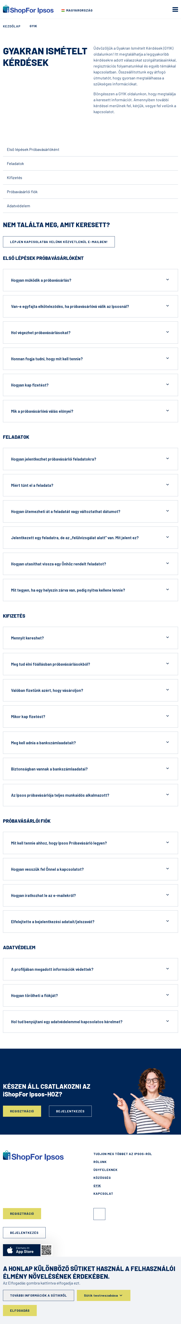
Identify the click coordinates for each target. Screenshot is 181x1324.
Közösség (102, 1177)
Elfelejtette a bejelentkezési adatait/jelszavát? (90, 921)
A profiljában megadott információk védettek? (90, 969)
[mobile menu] (175, 9)
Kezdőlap (12, 26)
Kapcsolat (103, 1193)
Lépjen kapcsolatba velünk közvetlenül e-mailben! (59, 242)
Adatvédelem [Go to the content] (18, 205)
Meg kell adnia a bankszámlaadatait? (90, 742)
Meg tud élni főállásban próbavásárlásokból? (90, 663)
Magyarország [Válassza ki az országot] (79, 10)
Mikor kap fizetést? (90, 716)
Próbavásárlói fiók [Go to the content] (22, 191)
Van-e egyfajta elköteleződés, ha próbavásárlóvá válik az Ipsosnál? (90, 306)
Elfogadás (20, 1310)
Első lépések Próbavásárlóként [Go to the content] (33, 149)
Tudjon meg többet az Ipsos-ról (122, 1154)
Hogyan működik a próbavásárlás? (90, 280)
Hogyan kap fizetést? (90, 384)
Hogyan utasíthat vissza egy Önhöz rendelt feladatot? (90, 563)
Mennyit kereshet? (90, 637)
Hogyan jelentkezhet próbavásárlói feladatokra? (90, 458)
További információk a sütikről (38, 1295)
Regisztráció (22, 1111)
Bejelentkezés (70, 1111)
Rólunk (100, 1162)
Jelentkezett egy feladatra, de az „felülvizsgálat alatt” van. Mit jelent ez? (90, 537)
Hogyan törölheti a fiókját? (90, 995)
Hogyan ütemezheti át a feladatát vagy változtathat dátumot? (90, 511)
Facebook (99, 1214)
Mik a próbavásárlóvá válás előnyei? (90, 411)
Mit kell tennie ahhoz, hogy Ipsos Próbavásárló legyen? (90, 842)
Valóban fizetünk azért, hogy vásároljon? (90, 690)
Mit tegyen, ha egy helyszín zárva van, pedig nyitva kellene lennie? (90, 589)
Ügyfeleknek (105, 1170)
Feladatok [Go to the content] (15, 163)
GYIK (97, 1185)
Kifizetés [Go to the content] (14, 177)
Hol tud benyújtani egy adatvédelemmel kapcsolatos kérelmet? (90, 1021)
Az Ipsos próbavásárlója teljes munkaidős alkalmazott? (90, 794)
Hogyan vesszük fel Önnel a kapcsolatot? (90, 869)
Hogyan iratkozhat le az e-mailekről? (90, 895)
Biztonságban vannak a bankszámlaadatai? (90, 768)
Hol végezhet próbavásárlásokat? (90, 332)
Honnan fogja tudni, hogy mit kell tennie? (90, 358)
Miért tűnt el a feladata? (90, 485)
